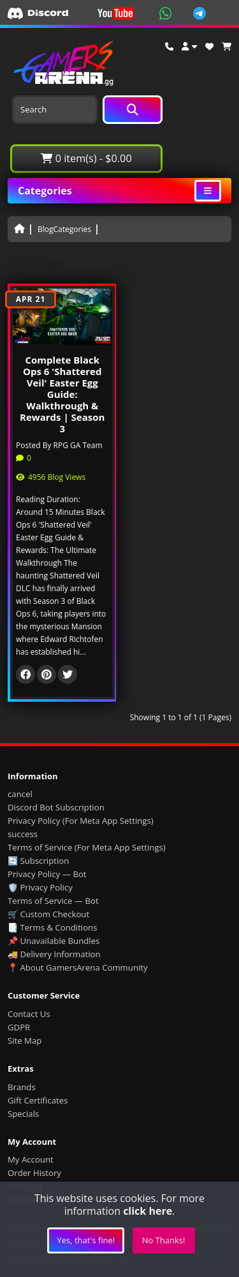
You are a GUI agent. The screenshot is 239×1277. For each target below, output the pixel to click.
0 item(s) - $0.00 (86, 158)
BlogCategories (64, 229)
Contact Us (29, 1014)
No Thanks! (163, 1240)
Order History (34, 1172)
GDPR (19, 1027)
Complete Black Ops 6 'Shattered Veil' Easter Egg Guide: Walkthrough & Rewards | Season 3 (62, 394)
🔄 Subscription (38, 860)
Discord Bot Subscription (56, 807)
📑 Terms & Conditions (53, 927)
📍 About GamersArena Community (78, 967)
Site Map (24, 1040)
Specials (23, 1113)
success (23, 834)
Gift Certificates (38, 1100)
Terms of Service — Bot (53, 900)
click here (147, 1211)
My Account (31, 1159)
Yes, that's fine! (86, 1240)
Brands (22, 1087)
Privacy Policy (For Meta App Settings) (81, 820)
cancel (20, 794)
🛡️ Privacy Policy (40, 887)
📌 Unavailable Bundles (53, 940)
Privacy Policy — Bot (47, 874)
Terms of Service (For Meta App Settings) (87, 847)
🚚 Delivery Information (54, 954)
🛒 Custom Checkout (48, 914)
